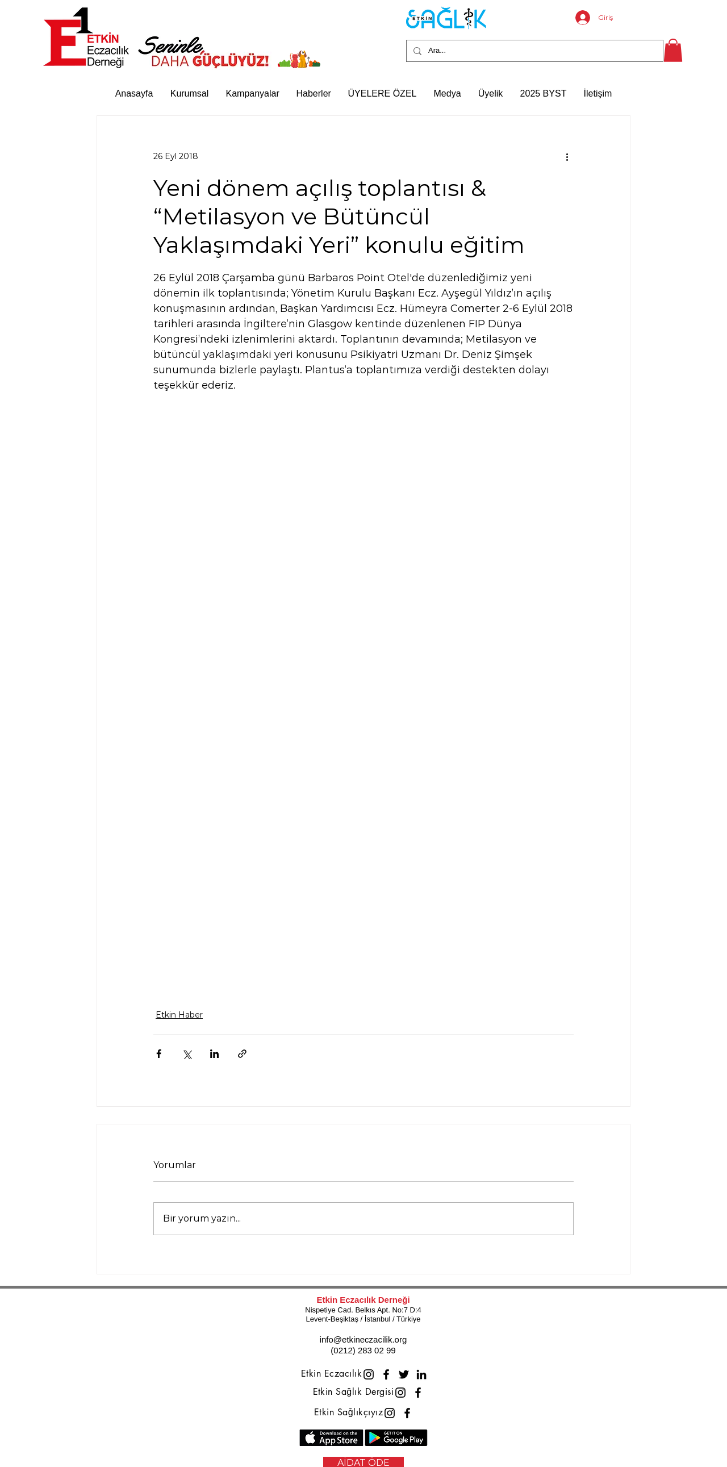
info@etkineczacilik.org (363, 1339)
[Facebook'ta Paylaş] (158, 1053)
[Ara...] (533, 50)
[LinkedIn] (421, 1374)
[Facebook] (386, 1374)
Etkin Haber (179, 1015)
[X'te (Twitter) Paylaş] (186, 1053)
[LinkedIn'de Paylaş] (214, 1053)
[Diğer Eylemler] (567, 157)
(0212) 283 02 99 (363, 1350)
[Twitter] (404, 1374)
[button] (673, 50)
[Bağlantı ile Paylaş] (242, 1053)
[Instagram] (368, 1374)
